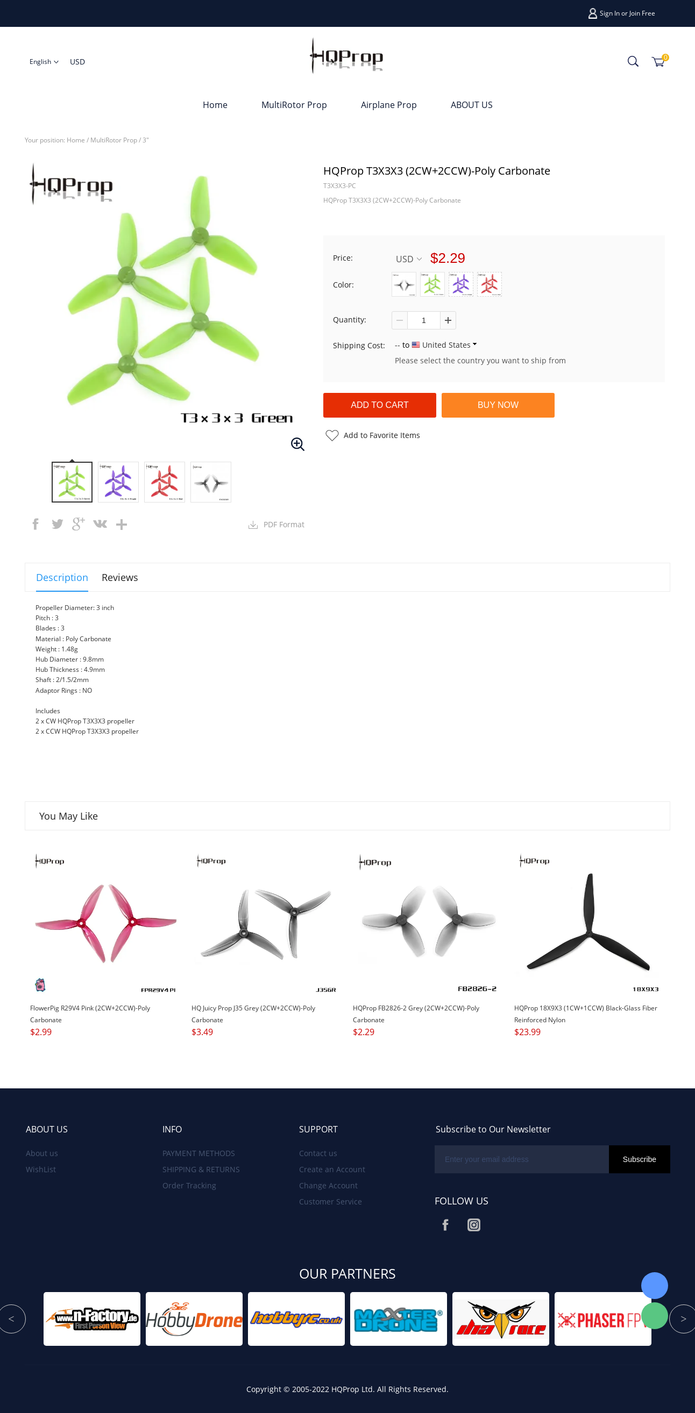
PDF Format (284, 524)
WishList (41, 1169)
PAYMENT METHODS (198, 1153)
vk (100, 524)
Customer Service (330, 1201)
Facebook (445, 1225)
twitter (57, 524)
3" (146, 140)
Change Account (328, 1185)
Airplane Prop (389, 105)
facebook (35, 524)
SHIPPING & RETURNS (201, 1169)
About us (42, 1153)
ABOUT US (472, 105)
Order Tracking (189, 1185)
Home (215, 105)
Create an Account (332, 1169)
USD (409, 258)
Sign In (610, 13)
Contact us (318, 1153)
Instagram (474, 1225)
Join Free (642, 13)
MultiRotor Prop (294, 105)
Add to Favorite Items (382, 435)
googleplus (78, 524)
